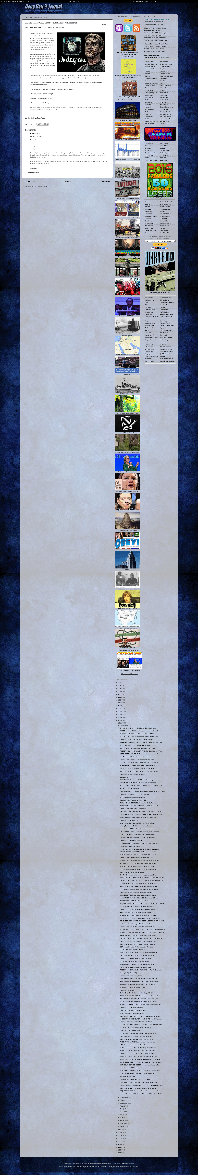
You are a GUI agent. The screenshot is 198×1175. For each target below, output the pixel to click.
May (121, 1114)
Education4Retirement (166, 351)
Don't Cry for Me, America (127, 393)
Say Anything (164, 104)
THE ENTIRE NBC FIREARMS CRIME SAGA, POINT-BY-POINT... (141, 811)
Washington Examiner (151, 121)
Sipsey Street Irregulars (167, 328)
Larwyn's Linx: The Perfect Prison (131, 840)
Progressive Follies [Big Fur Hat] (130, 846)
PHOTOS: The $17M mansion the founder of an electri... (138, 768)
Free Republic (149, 90)
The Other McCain (165, 116)
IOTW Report (164, 78)
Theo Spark (163, 335)
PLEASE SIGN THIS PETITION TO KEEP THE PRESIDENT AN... (141, 785)
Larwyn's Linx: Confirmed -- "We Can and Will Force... (137, 760)
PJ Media (147, 112)
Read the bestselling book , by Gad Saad (128, 69)
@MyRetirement (165, 354)
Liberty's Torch (164, 88)
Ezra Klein (163, 211)
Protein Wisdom (165, 100)
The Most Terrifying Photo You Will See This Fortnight (137, 837)
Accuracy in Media (165, 204)
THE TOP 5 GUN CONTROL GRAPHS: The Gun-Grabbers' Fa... (141, 751)
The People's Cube (150, 230)
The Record (148, 314)
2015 (120, 714)
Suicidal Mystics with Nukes (127, 647)
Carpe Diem (163, 148)
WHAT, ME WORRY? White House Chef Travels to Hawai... (139, 849)
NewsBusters (164, 230)
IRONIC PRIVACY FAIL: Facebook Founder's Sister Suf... (138, 817)
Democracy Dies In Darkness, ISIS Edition (127, 275)
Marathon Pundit (165, 323)
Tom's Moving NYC (165, 356)
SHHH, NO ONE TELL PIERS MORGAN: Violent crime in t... (139, 886)
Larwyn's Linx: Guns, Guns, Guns (131, 976)
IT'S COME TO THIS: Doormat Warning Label (135, 745)
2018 (120, 706)
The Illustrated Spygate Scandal (153, 21)
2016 (120, 711)
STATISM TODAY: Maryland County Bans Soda (135, 1027)
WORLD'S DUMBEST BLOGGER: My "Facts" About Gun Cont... (141, 1004)
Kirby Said (163, 83)
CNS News (148, 76)
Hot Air (147, 100)
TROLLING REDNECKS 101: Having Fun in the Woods (138, 803)
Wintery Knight (164, 340)
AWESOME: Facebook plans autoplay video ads (135, 912)
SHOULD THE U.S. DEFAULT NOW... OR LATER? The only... (140, 771)
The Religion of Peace (151, 316)
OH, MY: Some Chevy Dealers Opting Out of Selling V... (138, 728)
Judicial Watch (149, 150)
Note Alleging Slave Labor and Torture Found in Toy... (137, 823)
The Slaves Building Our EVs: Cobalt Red (129, 89)
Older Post (105, 182)
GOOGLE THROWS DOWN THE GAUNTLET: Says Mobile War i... (142, 1024)
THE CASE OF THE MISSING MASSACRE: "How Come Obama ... (142, 938)
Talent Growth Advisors (167, 361)
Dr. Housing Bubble (166, 153)
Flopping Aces (164, 71)
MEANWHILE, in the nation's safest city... (133, 987)
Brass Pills (148, 146)
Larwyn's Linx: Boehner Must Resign (132, 872)
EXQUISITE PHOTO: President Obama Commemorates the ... (140, 1091)
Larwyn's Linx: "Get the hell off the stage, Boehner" (136, 892)
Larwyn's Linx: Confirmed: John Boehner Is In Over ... (137, 857)
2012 (120, 723)
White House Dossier (151, 160)
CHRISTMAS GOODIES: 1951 (130, 1030)
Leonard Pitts (164, 221)
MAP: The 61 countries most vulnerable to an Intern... (137, 1045)
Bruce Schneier (149, 361)
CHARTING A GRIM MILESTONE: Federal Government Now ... (140, 1071)
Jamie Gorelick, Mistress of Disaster (127, 608)
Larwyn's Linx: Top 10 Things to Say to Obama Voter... (137, 1053)
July (121, 1109)
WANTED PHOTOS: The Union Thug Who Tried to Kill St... (139, 1050)
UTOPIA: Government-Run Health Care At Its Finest (137, 866)
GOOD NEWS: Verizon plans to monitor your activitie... (138, 906)
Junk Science (164, 309)
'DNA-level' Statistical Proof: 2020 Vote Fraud (127, 158)
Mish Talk (163, 157)
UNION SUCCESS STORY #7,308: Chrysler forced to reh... (139, 1056)
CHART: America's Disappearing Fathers (133, 797)
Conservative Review (151, 78)
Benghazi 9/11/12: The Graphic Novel (155, 37)
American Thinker (150, 69)
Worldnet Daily (164, 121)
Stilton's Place (149, 228)
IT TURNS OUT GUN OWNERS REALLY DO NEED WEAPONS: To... (142, 932)
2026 (120, 682)
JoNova (162, 307)
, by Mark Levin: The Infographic (127, 256)
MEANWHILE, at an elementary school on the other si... (138, 984)
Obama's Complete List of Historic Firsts (156, 44)
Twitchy (147, 157)
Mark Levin (148, 107)
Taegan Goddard (165, 206)
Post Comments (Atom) (41, 186)
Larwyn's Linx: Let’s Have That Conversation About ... (137, 944)
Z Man (162, 123)
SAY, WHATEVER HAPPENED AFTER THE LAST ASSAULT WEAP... (142, 904)
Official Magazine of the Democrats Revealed (127, 549)
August (122, 1106)
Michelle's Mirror (149, 223)
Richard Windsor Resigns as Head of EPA (133, 800)
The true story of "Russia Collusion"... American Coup (128, 46)
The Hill (147, 119)
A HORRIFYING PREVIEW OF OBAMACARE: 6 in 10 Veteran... (141, 1019)
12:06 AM (33, 168)
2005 (120, 1147)
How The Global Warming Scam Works (127, 412)
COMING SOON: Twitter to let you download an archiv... (138, 964)
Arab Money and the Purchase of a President (134, 757)
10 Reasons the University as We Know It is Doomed (137, 924)
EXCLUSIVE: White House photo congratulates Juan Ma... (139, 1082)
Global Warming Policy (167, 302)
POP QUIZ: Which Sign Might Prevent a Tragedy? (136, 967)
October (123, 1100)
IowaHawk (148, 218)
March (122, 1120)
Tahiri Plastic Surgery (166, 358)
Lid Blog (162, 90)
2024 (120, 688)
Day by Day (148, 209)
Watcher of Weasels (166, 337)
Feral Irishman (149, 214)
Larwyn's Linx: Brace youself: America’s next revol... (137, 1022)
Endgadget (148, 354)
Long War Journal (150, 309)
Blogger (131, 1163)
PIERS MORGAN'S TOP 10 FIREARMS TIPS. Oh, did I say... (140, 918)
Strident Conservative (166, 107)
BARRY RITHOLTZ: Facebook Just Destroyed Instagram (138, 935)
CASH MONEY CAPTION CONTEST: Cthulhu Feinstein (138, 783)
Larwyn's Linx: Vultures (127, 990)
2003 (120, 1153)
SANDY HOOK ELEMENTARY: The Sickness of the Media (139, 981)
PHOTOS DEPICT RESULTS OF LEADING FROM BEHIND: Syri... (142, 1085)
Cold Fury (148, 332)
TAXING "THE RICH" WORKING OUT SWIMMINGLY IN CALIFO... (141, 1094)
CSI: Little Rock (125, 777)
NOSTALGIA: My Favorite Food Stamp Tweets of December (139, 860)
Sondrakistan (164, 332)
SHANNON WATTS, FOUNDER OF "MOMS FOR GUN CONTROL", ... (143, 878)
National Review (149, 109)
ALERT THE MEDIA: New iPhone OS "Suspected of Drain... (139, 898)
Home (68, 182)
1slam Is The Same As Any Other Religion (127, 353)
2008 (120, 1138)
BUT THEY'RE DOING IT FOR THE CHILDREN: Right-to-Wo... (140, 1062)
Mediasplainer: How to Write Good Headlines (127, 217)
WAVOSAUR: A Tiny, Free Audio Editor (132, 1010)
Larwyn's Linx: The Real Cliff (129, 820)
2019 (120, 703)
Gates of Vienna (165, 73)
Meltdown (127, 568)
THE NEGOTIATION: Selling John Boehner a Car (136, 1036)
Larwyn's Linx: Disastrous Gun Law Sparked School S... (138, 909)
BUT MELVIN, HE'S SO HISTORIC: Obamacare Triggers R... (139, 1065)
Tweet (104, 24)
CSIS (146, 302)
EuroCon (147, 88)
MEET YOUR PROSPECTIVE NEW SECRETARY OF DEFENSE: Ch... (143, 929)
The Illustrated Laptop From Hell (144, 1)
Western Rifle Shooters (167, 119)
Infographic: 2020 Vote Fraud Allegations (127, 432)
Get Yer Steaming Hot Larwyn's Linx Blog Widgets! (136, 993)
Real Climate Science (166, 314)
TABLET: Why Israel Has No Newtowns (132, 950)
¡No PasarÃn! (149, 328)
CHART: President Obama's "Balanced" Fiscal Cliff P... (137, 734)
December (123, 725)
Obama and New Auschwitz (152, 30)
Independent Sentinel (166, 76)
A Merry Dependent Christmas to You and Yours (135, 826)
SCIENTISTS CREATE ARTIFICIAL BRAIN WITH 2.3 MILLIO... (140, 1059)
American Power (150, 325)
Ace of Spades (149, 61)
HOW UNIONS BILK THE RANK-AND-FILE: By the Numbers (139, 1016)
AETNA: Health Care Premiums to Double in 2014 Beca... (138, 1001)
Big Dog (147, 330)
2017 (120, 708)
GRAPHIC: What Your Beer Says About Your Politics (137, 1073)
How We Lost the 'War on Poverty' (154, 49)
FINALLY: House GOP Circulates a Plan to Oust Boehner (138, 869)
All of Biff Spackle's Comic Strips (129, 670)
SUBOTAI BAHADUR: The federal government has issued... (139, 731)
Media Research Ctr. (166, 223)
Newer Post (29, 182)
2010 (120, 1132)
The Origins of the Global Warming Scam (156, 33)
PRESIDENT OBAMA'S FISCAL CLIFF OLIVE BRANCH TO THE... (142, 742)
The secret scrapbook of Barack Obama (127, 588)
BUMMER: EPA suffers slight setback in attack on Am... (138, 895)
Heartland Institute (165, 305)
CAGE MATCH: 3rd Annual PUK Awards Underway (136, 780)
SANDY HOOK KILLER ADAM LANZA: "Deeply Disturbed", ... (140, 978)
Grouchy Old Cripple (151, 216)
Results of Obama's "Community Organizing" (127, 451)
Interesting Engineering (151, 356)
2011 (120, 1130)
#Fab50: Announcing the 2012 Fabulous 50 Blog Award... (138, 855)
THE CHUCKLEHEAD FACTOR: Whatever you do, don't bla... (140, 832)
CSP (146, 305)
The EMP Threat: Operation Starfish (127, 627)
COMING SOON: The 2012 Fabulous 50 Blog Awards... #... (139, 883)
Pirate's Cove (164, 97)
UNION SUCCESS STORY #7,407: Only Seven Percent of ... (140, 1048)
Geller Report (149, 97)
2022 (120, 694)
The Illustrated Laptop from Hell (153, 24)
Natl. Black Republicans (167, 325)
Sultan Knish (164, 109)
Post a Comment (33, 172)
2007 (120, 1141)
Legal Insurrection (165, 85)
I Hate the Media (165, 216)
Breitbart (147, 73)
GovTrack (148, 148)
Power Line (148, 114)
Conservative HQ (165, 66)
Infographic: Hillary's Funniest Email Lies (127, 490)
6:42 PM (33, 139)
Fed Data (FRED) (165, 155)
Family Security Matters (152, 337)
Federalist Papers (165, 214)
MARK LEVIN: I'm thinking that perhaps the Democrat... (138, 765)
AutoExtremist (149, 347)
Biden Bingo (127, 373)
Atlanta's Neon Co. (165, 347)
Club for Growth (165, 150)
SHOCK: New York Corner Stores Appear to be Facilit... (138, 748)
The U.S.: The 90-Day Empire (153, 35)
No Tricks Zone (164, 312)
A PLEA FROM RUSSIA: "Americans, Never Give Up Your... (139, 736)
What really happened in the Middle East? (127, 178)
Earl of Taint (148, 211)
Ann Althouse (164, 61)
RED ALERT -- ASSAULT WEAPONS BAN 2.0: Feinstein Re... (140, 806)
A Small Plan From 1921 (128, 1076)
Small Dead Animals (166, 330)
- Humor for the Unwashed (156, 57)
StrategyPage (149, 312)
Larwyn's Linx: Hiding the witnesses (131, 1007)
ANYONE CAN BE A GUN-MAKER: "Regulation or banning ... (140, 952)
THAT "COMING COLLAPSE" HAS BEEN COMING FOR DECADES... (143, 791)
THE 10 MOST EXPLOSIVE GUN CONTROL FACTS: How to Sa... (141, 970)
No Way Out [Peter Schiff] (128, 973)
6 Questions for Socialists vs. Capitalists (127, 236)
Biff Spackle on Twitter (166, 349)
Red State (163, 102)
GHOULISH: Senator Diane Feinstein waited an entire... (138, 955)
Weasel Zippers (149, 123)
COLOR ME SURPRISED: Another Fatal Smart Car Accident (139, 889)
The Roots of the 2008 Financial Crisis (127, 314)
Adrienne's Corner (150, 323)
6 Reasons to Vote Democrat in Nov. (127, 139)
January (123, 1126)
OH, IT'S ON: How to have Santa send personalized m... (138, 875)
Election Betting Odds (151, 83)
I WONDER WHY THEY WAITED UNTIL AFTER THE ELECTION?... (142, 814)
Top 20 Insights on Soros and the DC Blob (15, 1)
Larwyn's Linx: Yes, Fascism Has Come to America (136, 739)
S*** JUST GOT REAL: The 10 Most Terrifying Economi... (138, 863)
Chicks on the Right (166, 64)
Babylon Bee (148, 204)
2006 (120, 1144)
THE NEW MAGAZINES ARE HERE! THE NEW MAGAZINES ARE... (142, 880)
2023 (120, 691)
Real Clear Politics (165, 233)
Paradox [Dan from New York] (129, 788)
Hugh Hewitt (148, 102)
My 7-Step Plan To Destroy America (127, 529)
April (121, 1117)
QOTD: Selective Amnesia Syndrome (132, 1013)
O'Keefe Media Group (151, 153)
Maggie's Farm (149, 340)
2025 (120, 685)
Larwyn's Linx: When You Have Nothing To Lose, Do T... (138, 1088)
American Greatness (151, 64)
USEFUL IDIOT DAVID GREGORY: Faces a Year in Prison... (139, 852)
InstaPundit (148, 104)
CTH (146, 80)
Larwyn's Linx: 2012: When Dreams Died (133, 808)
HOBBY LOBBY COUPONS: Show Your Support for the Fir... (139, 754)
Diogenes (147, 206)
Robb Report (148, 358)
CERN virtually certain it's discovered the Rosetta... (136, 947)
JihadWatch (163, 218)
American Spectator (150, 66)
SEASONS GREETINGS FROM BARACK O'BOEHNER (138, 915)
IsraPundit (148, 307)
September (124, 1103)
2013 (120, 720)
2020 (120, 700)
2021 (120, 697)
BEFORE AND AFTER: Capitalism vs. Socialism (135, 901)
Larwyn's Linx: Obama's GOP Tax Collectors (134, 794)
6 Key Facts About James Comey (127, 510)
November (123, 1097)
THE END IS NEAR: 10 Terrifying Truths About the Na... (138, 941)
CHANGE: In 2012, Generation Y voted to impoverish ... (138, 834)
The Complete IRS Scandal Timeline (155, 46)
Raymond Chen (149, 349)
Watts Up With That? (166, 316)
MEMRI (162, 228)
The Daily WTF (149, 351)
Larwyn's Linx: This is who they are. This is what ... (136, 1039)
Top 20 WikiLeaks (72, 1)
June (122, 1112)
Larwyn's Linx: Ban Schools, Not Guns (132, 774)
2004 (120, 1150)
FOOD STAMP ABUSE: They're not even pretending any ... (139, 1042)
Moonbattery (164, 92)
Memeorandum (164, 226)
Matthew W (34, 134)
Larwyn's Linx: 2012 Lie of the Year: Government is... (137, 829)
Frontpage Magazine (151, 92)
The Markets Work (165, 114)
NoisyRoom (163, 95)
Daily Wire (163, 69)
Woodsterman (149, 233)
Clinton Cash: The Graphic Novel (127, 471)
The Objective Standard (167, 112)
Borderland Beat (149, 300)
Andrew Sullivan (165, 209)
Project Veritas (149, 155)
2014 (120, 717)
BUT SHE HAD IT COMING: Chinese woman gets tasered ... (139, 996)
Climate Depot (164, 300)
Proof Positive (149, 226)
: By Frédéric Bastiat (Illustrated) (127, 197)
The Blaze (148, 71)
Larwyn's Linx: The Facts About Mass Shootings (135, 958)
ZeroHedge (163, 160)
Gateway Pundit (149, 95)
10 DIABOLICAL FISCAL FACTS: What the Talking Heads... (139, 843)
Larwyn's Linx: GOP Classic (129, 1068)
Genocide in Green (127, 334)
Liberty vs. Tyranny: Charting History (155, 28)
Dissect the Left (149, 335)
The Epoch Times (150, 85)
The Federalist (149, 116)
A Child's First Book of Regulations (154, 51)
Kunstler (162, 80)
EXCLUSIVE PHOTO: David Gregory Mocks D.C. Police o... (139, 762)
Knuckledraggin (149, 221)
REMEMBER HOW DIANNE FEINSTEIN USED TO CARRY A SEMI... (142, 921)
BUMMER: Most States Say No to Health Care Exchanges (139, 999)
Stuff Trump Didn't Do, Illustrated (127, 295)
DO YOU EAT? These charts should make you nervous (138, 1033)
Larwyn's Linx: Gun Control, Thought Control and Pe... (137, 927)
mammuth (117, 1163)
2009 (120, 1135)
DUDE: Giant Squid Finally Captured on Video (135, 961)
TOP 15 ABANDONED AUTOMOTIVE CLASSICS (136, 1079)
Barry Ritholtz (164, 146)
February (123, 1123)
